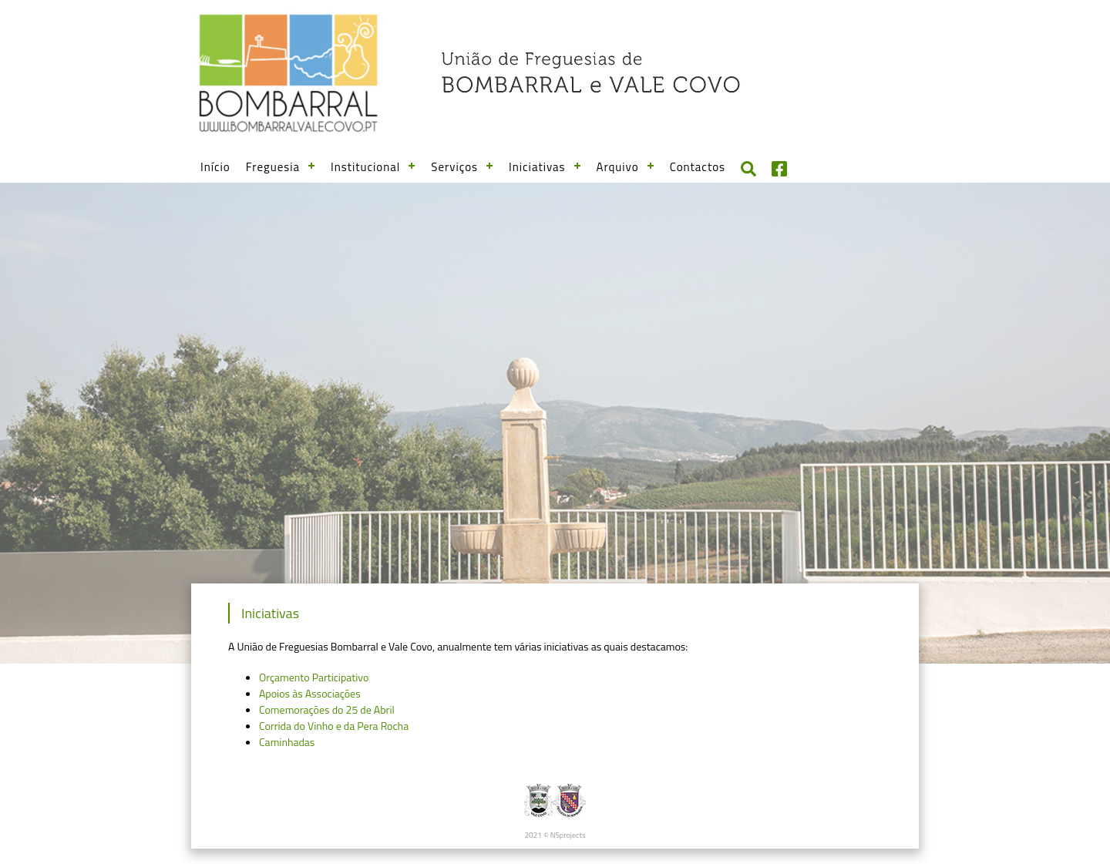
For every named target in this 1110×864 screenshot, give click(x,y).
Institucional (365, 167)
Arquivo (618, 167)
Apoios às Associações (310, 693)
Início (215, 167)
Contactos (697, 167)
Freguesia (273, 167)
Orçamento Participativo (313, 677)
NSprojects (568, 835)
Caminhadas (286, 742)
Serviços (454, 167)
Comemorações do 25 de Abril (327, 709)
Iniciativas (537, 167)
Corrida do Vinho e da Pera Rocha (334, 726)
